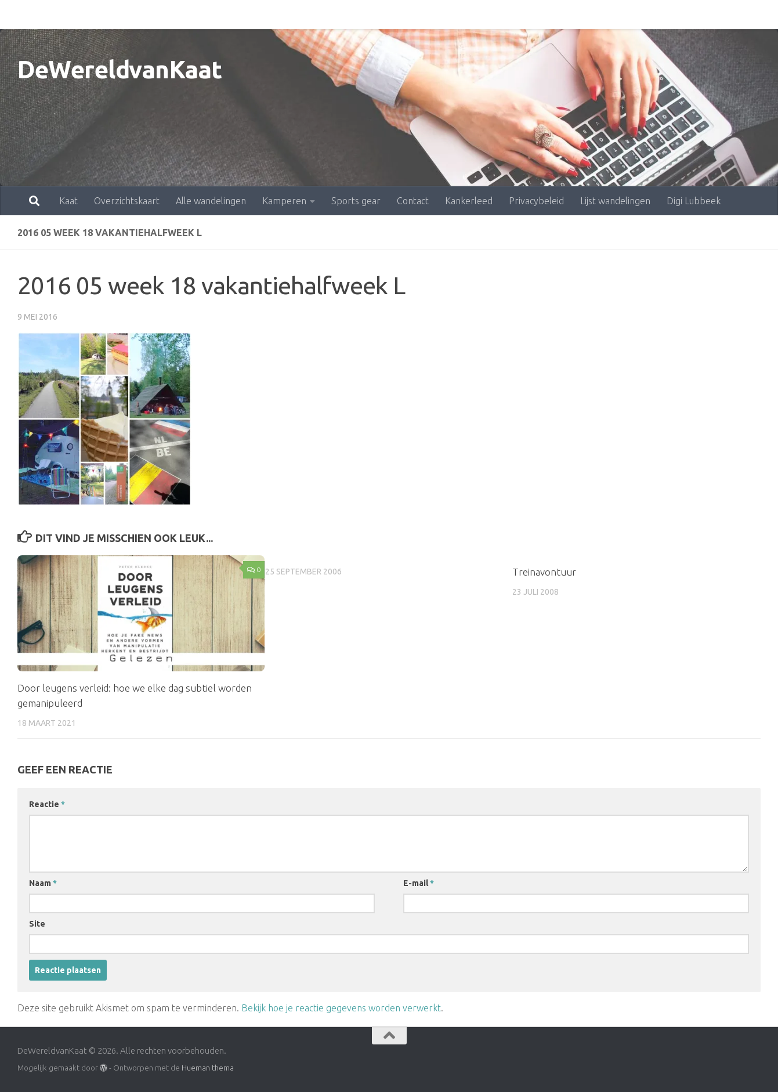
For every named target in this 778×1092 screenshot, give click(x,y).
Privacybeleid (485, 14)
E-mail (418, 883)
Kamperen (233, 14)
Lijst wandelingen (564, 14)
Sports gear (305, 14)
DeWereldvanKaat (119, 69)
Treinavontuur (544, 571)
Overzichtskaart (75, 14)
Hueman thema (208, 1068)
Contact (362, 14)
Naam (43, 883)
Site (37, 923)
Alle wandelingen (160, 14)
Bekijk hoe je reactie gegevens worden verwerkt (341, 1008)
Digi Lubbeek (643, 14)
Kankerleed (418, 14)
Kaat (17, 14)
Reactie (47, 804)
